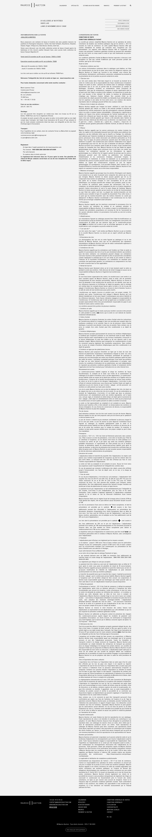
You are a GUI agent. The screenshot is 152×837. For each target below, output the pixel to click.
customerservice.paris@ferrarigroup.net (33, 135)
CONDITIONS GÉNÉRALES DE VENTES (118, 800)
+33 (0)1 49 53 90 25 (55, 800)
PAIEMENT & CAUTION (85, 812)
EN (110, 817)
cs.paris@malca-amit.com (29, 137)
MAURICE (81, 809)
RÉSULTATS (81, 802)
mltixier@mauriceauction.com (30, 92)
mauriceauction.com (67, 78)
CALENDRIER (82, 800)
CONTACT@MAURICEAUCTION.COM (60, 802)
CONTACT (110, 812)
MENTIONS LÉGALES (113, 809)
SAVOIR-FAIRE (82, 807)
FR (107, 817)
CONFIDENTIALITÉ (112, 807)
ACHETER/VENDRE (84, 805)
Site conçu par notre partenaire (76, 830)
